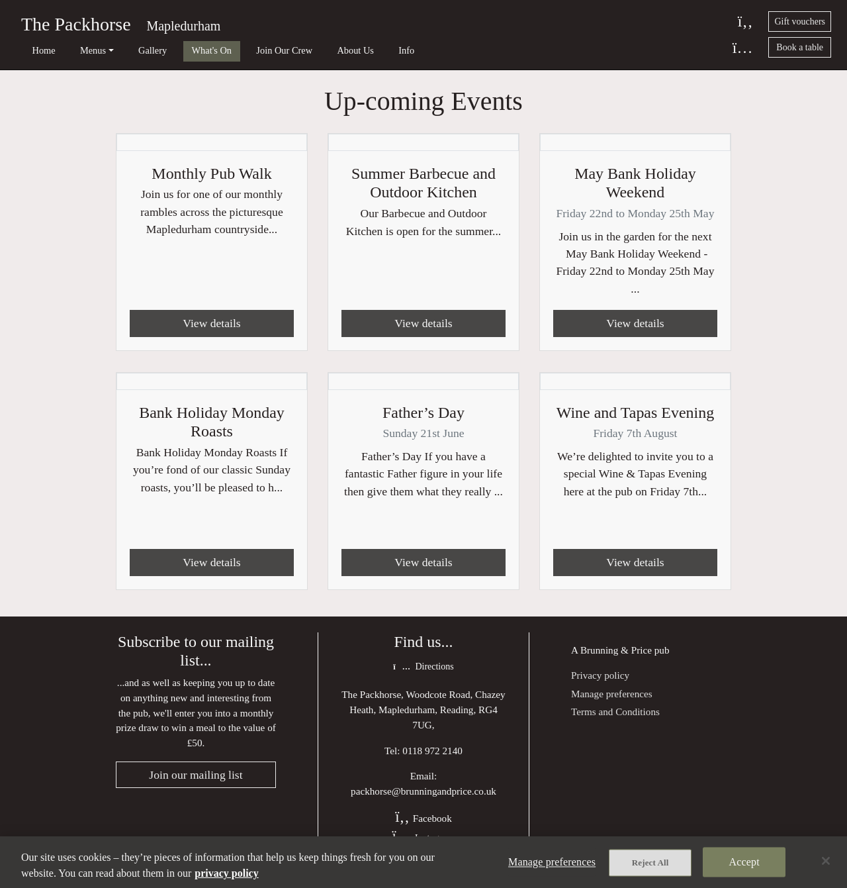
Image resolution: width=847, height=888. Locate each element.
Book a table (799, 47)
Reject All (650, 862)
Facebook (423, 818)
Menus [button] (78, 50)
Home (36, 50)
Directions (423, 667)
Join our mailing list (195, 774)
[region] (423, 862)
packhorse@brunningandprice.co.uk (423, 791)
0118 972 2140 (432, 750)
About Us (309, 50)
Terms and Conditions (615, 711)
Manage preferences (611, 694)
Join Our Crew (246, 50)
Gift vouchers (799, 21)
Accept (744, 861)
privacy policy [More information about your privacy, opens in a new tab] (226, 873)
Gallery (129, 50)
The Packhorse (76, 24)
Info (352, 50)
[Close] (825, 860)
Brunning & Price (616, 650)
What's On (181, 50)
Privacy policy (600, 675)
